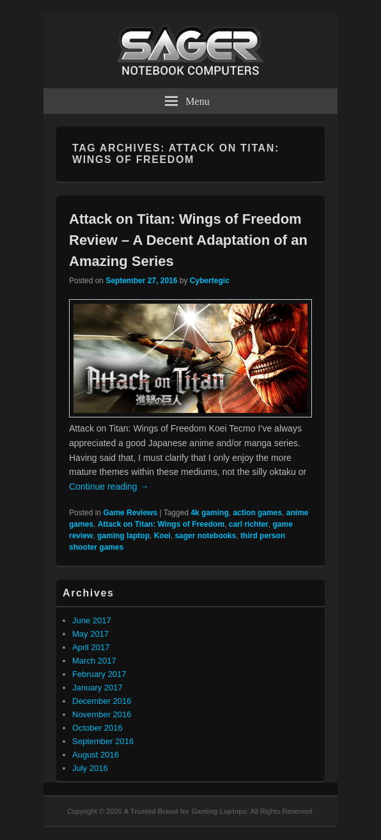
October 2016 (97, 728)
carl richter (248, 524)
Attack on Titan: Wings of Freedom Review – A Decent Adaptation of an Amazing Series (188, 240)
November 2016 (102, 714)
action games (257, 512)
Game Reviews (130, 512)
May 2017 (90, 634)
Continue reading (109, 486)
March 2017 (94, 660)
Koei (162, 535)
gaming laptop (123, 535)
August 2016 (95, 754)
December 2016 (102, 701)
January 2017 (97, 687)
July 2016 (90, 768)
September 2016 (103, 741)
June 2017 (91, 620)
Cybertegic (209, 280)
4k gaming (209, 512)
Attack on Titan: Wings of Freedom (161, 524)
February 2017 (99, 674)
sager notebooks (205, 535)
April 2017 (91, 647)
